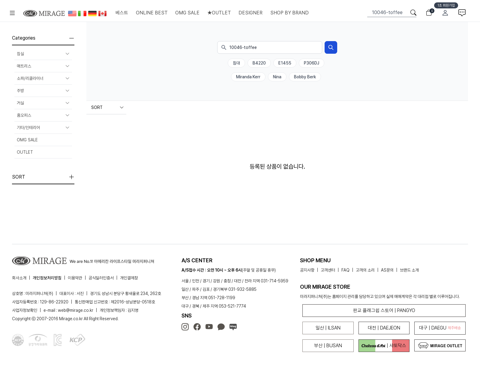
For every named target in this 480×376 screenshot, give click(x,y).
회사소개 (19, 277)
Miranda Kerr (248, 76)
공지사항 (307, 270)
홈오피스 (43, 115)
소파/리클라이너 (43, 78)
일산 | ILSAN (328, 328)
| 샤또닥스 (384, 345)
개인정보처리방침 (47, 277)
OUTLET (25, 152)
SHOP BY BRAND (289, 13)
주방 (43, 91)
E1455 (284, 63)
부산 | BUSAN (328, 345)
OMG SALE (187, 13)
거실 (43, 103)
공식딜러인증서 (101, 277)
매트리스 (43, 66)
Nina (277, 76)
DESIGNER (250, 13)
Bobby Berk (305, 76)
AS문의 (387, 270)
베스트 (122, 13)
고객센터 (328, 270)
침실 (43, 54)
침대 (236, 63)
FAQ (345, 270)
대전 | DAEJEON (384, 328)
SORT (107, 107)
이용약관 (75, 277)
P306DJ (311, 63)
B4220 (259, 63)
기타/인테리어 (43, 128)
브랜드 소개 (409, 270)
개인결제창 (129, 277)
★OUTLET (219, 13)
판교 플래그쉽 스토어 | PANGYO (384, 310)
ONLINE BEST (152, 13)
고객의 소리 (365, 270)
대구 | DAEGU (440, 328)
